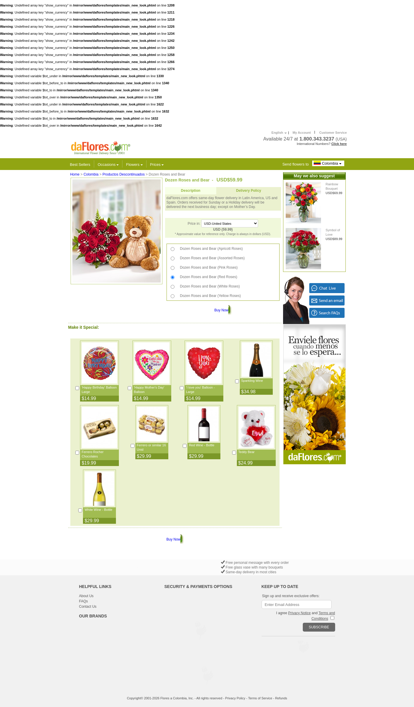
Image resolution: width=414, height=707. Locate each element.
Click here (339, 144)
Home (74, 174)
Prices (157, 164)
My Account (301, 132)
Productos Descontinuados (123, 174)
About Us (86, 596)
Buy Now (221, 310)
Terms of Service (260, 698)
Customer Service (333, 132)
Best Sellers (80, 164)
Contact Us (88, 606)
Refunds (281, 698)
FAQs (83, 601)
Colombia (328, 163)
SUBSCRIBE (319, 627)
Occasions (108, 164)
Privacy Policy (235, 698)
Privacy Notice (299, 613)
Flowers (134, 164)
